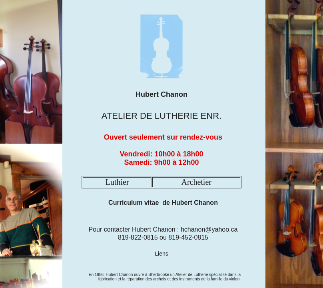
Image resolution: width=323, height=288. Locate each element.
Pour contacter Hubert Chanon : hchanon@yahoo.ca (163, 229)
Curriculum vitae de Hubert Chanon (163, 202)
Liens (161, 253)
